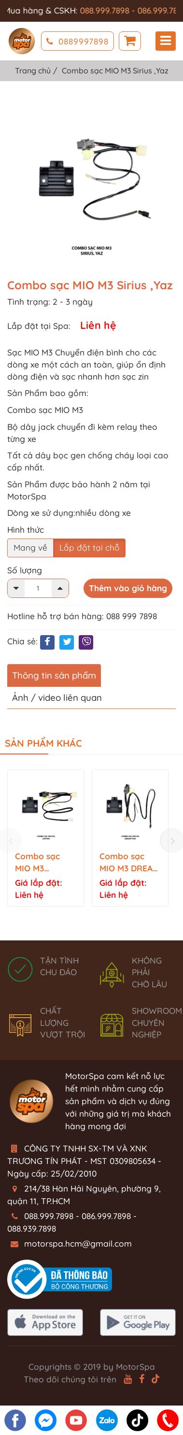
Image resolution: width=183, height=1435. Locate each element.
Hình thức (25, 530)
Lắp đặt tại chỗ (89, 547)
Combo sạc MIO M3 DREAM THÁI (129, 863)
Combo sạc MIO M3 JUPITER (37, 863)
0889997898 (77, 41)
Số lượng (24, 570)
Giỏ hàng (130, 41)
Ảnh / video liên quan (57, 697)
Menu (165, 40)
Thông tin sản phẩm (54, 675)
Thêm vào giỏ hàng (128, 588)
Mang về (30, 547)
